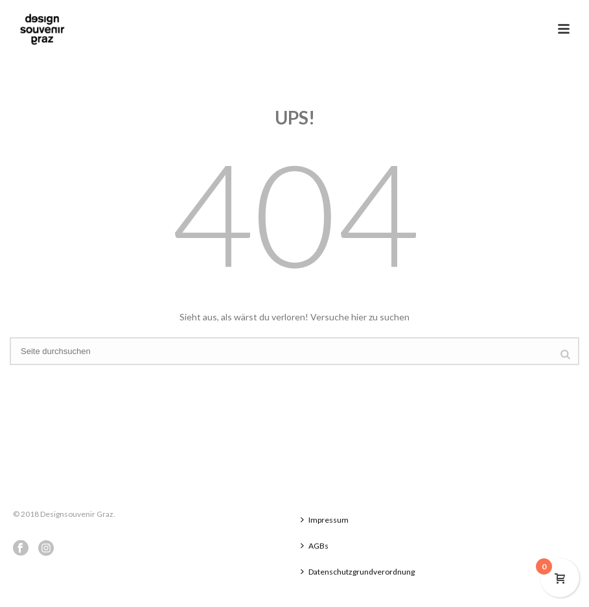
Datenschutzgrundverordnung (358, 572)
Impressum (325, 520)
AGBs (315, 546)
